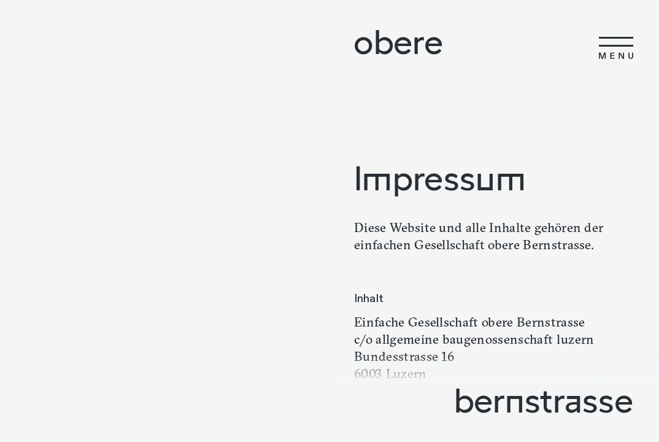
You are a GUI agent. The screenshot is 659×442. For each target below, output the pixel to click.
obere (398, 42)
